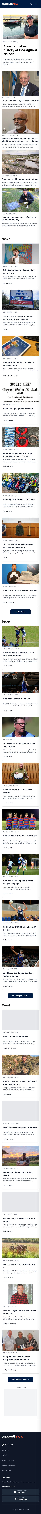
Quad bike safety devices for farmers (20, 1127)
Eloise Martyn (9, 1094)
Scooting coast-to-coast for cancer (19, 499)
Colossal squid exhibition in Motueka (20, 590)
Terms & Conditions (8, 1465)
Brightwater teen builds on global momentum (18, 271)
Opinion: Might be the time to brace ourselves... (19, 1312)
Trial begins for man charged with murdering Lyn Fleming (18, 545)
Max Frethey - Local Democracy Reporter (11, 375)
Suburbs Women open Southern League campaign (18, 882)
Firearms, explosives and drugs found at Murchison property (17, 454)
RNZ (6, 329)
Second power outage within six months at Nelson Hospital (18, 317)
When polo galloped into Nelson (18, 409)
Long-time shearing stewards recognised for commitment (16, 1358)
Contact (4, 1455)
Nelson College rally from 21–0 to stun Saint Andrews (18, 654)
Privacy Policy (6, 1470)
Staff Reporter (9, 466)
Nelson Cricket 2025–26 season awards (17, 791)
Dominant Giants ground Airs (16, 699)
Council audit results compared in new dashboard (19, 363)
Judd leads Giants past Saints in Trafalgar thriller (18, 974)
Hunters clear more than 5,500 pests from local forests (20, 1082)
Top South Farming (10, 1048)
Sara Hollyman (9, 602)
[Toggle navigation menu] (37, 4)
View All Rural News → (20, 1379)
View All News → (20, 612)
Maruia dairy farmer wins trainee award (18, 1173)
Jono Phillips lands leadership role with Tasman (19, 745)
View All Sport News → (20, 996)
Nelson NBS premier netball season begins (19, 928)
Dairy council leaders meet (15, 1036)
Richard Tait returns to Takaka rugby (20, 836)
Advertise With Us (8, 1460)
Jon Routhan (8, 666)
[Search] (31, 4)
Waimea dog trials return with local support (19, 1219)
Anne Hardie (8, 283)
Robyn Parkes (9, 420)
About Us (5, 1450)
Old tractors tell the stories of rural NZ (19, 1266)
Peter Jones (8, 756)
